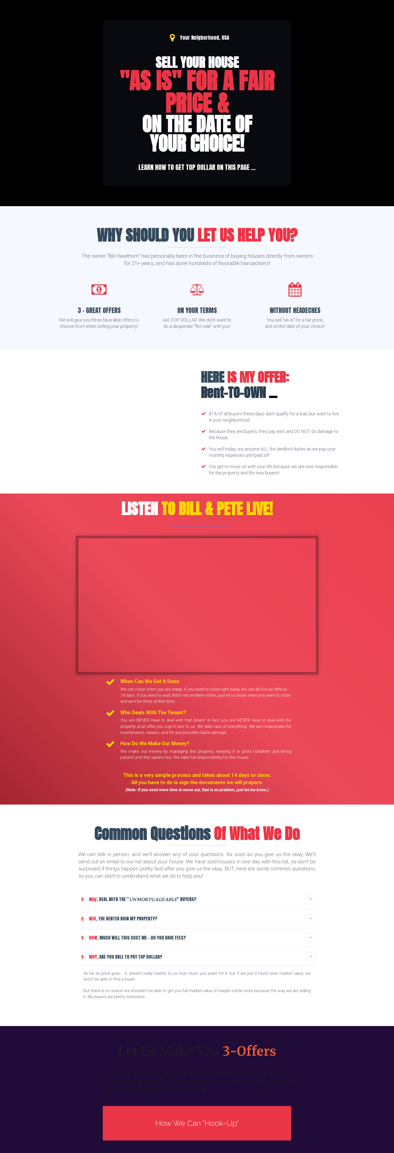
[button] (311, 899)
